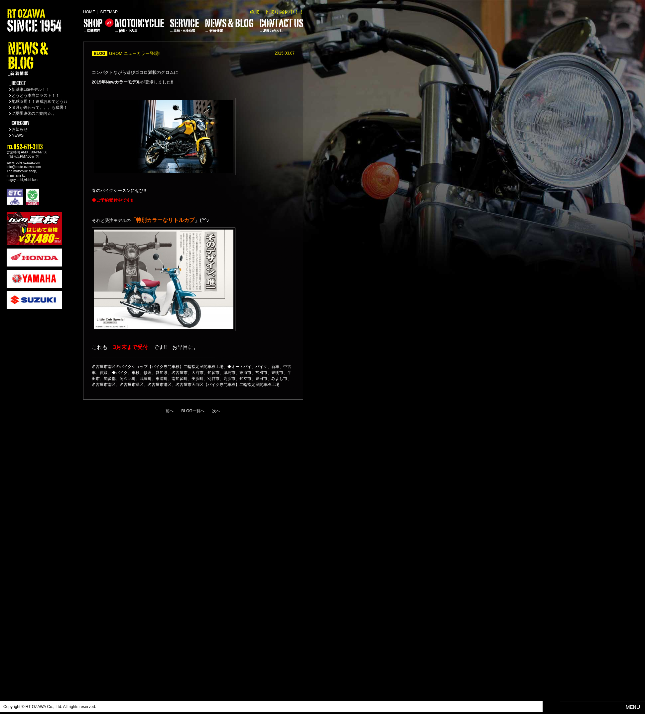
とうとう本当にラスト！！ (36, 95)
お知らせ (20, 129)
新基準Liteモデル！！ (31, 89)
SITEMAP (109, 12)
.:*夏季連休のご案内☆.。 (34, 113)
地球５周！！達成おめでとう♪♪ (39, 101)
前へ (170, 411)
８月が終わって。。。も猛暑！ (39, 107)
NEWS (18, 135)
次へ (216, 411)
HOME (89, 12)
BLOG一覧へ (192, 411)
